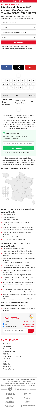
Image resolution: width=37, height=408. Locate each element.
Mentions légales (6, 385)
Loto (4, 361)
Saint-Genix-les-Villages (17, 46)
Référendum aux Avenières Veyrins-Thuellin (18, 299)
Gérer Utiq (32, 383)
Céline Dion (7, 364)
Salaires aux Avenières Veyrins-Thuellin (16, 263)
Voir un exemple (28, 321)
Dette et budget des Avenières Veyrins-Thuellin (19, 268)
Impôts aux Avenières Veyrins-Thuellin (16, 265)
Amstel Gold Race (9, 351)
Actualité (6, 321)
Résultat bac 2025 (9, 215)
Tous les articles (15, 381)
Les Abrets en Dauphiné (23, 49)
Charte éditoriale (24, 379)
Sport (5, 324)
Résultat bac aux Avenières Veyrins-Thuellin (18, 227)
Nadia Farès (7, 346)
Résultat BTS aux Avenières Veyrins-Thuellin (18, 230)
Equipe (17, 379)
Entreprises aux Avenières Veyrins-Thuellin (17, 289)
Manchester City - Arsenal (12, 356)
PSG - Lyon (7, 354)
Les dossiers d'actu (10, 327)
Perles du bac (7, 225)
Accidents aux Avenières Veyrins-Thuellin (17, 275)
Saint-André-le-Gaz (7, 49)
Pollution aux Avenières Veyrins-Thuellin (16, 280)
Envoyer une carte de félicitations (14, 239)
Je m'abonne (17, 148)
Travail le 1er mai (8, 369)
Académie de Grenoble (10, 237)
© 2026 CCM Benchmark (28, 385)
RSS (22, 381)
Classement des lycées (11, 220)
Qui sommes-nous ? (8, 379)
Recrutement (27, 381)
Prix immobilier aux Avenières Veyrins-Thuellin (19, 292)
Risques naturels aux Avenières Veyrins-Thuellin (19, 282)
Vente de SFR (7, 366)
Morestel (29, 46)
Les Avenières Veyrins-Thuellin (13, 249)
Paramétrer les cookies (22, 383)
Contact (8, 381)
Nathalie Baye (8, 344)
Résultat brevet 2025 (12, 4)
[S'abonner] (18, 331)
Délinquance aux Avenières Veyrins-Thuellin (18, 277)
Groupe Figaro (16, 385)
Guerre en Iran (8, 349)
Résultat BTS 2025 (9, 217)
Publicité (32, 379)
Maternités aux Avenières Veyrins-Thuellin (17, 251)
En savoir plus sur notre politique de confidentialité (16, 152)
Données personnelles (8, 383)
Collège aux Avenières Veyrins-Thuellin (16, 222)
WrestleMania (8, 359)
